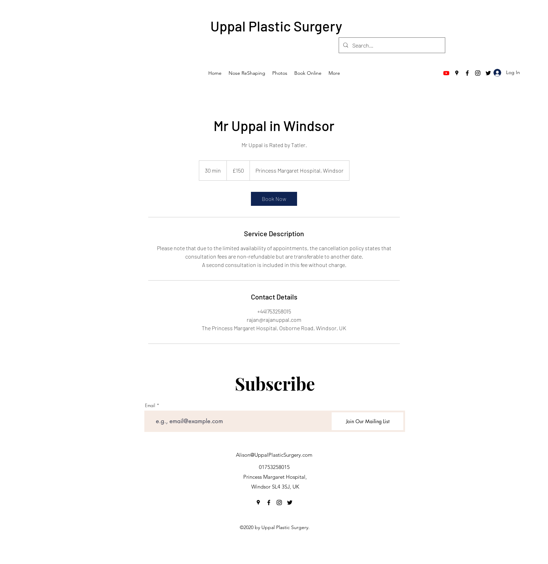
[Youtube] (446, 73)
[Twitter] (488, 73)
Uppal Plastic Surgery (276, 25)
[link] (274, 199)
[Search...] (391, 45)
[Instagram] (477, 73)
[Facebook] (467, 73)
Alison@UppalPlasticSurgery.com (274, 454)
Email (150, 405)
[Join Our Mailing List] (367, 421)
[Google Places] (456, 73)
